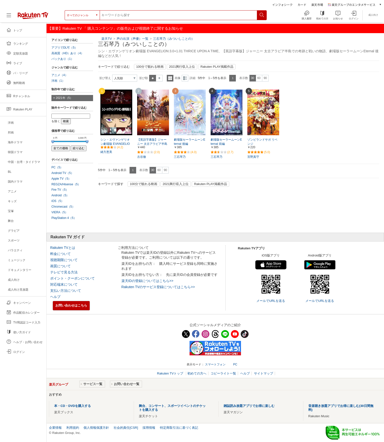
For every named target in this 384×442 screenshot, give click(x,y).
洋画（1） (58, 80)
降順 (159, 78)
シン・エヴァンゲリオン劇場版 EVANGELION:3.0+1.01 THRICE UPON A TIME (116, 144)
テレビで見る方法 (64, 272)
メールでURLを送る (270, 301)
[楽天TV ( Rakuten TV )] (33, 15)
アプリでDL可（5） (64, 47)
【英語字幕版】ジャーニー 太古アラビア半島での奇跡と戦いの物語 (152, 144)
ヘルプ (55, 297)
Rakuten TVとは (62, 248)
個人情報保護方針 (96, 427)
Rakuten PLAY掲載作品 (216, 66)
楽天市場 (317, 4)
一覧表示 (170, 78)
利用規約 (72, 427)
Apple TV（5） (61, 178)
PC (235, 364)
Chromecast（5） (63, 206)
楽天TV (106, 38)
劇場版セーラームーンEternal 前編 (226, 142)
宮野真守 (253, 157)
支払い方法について (65, 291)
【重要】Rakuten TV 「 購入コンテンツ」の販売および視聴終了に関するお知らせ (115, 28)
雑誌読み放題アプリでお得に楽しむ (249, 406)
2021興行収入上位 (182, 66)
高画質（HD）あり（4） (67, 53)
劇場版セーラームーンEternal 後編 (189, 142)
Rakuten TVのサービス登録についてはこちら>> (158, 287)
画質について (60, 266)
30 (252, 78)
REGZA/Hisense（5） (66, 184)
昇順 (152, 78)
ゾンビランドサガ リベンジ (262, 142)
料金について (60, 254)
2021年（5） (64, 98)
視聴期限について (64, 260)
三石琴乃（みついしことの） (173, 38)
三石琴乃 (180, 157)
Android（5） (60, 195)
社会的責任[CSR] (126, 427)
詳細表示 (185, 78)
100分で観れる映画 (150, 66)
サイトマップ (263, 373)
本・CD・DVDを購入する (72, 406)
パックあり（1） (62, 59)
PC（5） (57, 167)
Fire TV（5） (60, 189)
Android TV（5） (62, 173)
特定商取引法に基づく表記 (179, 427)
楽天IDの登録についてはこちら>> (147, 281)
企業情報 (55, 427)
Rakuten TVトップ (170, 373)
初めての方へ (196, 373)
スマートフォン (215, 364)
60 (258, 78)
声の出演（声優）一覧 (132, 38)
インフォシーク (282, 4)
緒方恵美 (106, 152)
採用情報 (149, 427)
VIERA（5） (59, 212)
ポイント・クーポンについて (72, 278)
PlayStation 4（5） (63, 218)
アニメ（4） (59, 75)
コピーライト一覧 (223, 373)
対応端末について (64, 284)
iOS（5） (57, 201)
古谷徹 (141, 157)
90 (265, 78)
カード (302, 4)
